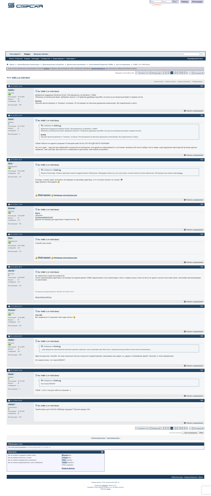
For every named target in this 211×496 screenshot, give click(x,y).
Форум (27, 54)
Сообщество (45, 58)
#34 (202, 204)
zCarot (109, 489)
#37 (202, 306)
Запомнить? (157, 5)
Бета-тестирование (123, 64)
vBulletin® (105, 485)
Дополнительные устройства (53, 64)
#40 (202, 400)
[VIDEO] (65, 462)
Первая (155, 73)
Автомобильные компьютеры (28, 64)
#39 (202, 370)
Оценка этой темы (183, 81)
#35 (202, 234)
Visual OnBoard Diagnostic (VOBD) (101, 64)
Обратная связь (177, 477)
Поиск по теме (169, 81)
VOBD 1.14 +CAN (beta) (21, 77)
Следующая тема (113, 438)
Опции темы (158, 81)
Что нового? (15, 54)
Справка (27, 58)
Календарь (35, 58)
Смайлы (65, 458)
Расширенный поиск (195, 58)
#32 (202, 115)
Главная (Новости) (190, 477)
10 (186, 73)
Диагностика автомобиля (76, 64)
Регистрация (197, 2)
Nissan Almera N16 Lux (43, 297)
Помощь (185, 2)
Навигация (70, 58)
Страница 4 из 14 (144, 73)
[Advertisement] (84, 30)
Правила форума (68, 468)
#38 (202, 336)
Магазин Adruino (41, 54)
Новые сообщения (16, 58)
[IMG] (64, 460)
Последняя (199, 73)
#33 (202, 159)
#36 (202, 267)
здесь (181, 173)
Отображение (196, 81)
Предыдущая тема (98, 438)
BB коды (65, 455)
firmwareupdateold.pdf (44, 217)
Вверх (201, 433)
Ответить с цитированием (193, 111)
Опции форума (58, 58)
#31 (202, 86)
